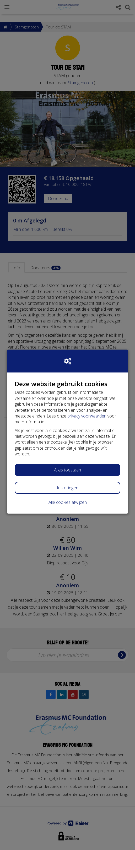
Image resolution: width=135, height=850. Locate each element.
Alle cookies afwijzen (67, 502)
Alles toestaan (67, 470)
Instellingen (67, 488)
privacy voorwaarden (86, 416)
